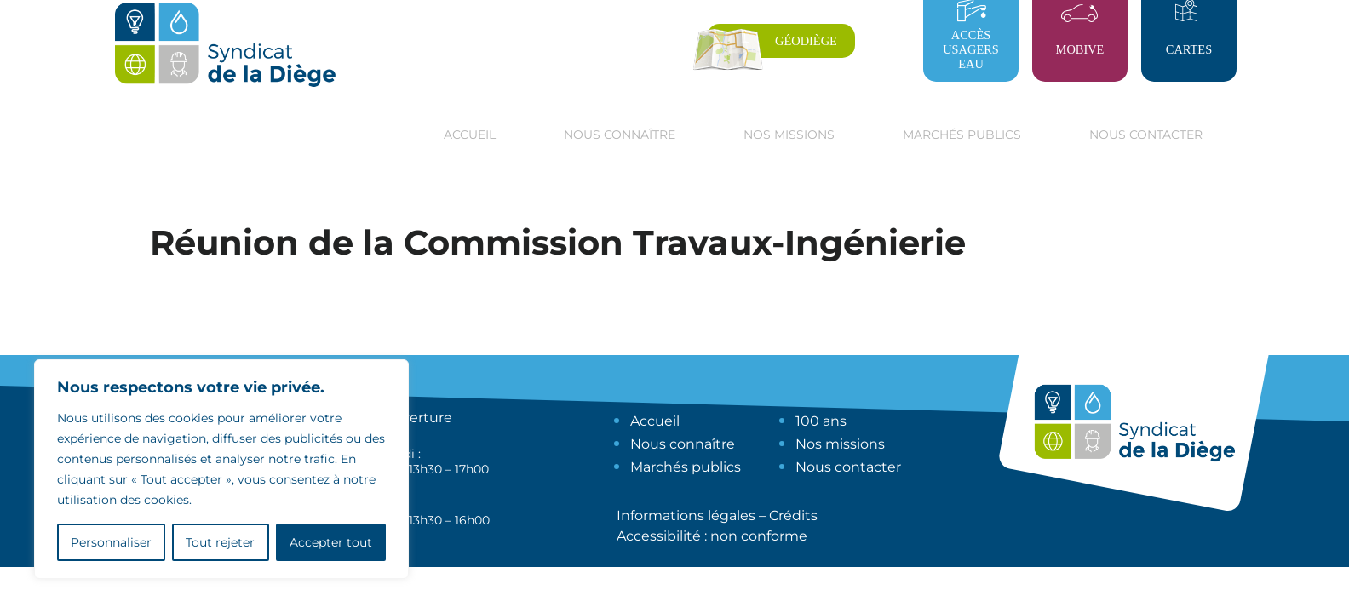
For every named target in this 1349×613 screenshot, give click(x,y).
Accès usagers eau (971, 49)
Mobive (1080, 49)
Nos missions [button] (789, 134)
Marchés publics (685, 467)
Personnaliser (111, 542)
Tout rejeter (220, 542)
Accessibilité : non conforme (712, 536)
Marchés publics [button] (962, 134)
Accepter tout (331, 542)
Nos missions (840, 444)
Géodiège (806, 41)
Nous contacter (1146, 134)
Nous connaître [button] (619, 134)
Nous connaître (682, 444)
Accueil (470, 134)
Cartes (1189, 49)
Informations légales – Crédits (717, 515)
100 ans (821, 421)
